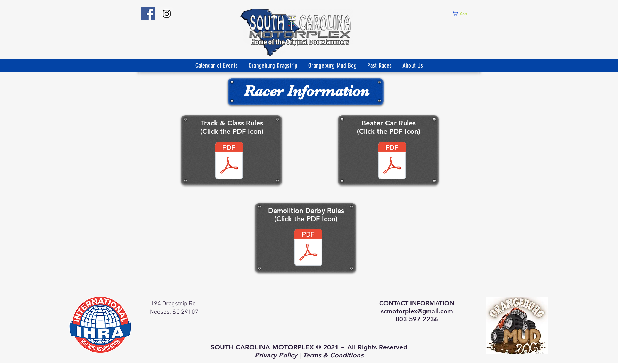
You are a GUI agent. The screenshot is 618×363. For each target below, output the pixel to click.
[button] (462, 13)
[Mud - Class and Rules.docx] (229, 161)
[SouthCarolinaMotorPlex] (148, 13)
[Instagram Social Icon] (166, 13)
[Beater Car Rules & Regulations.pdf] (392, 161)
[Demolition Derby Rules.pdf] (308, 248)
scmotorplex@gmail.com (417, 311)
